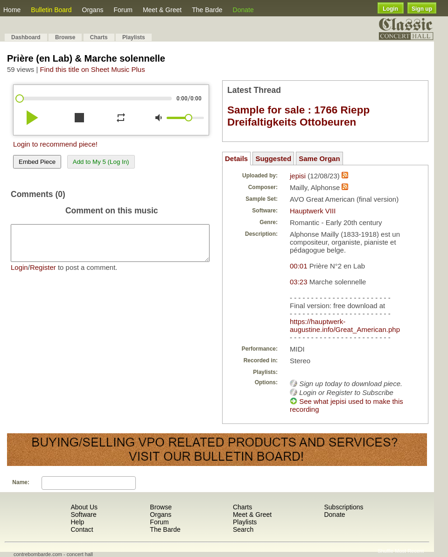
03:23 (299, 282)
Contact (81, 529)
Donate (243, 10)
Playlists (133, 37)
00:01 (299, 266)
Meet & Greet (162, 10)
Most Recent (409, 551)
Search (243, 529)
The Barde (207, 10)
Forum (122, 10)
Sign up (422, 9)
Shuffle (385, 551)
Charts (99, 37)
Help (77, 522)
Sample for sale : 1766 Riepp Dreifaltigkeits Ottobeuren (298, 116)
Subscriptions (343, 507)
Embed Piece (37, 161)
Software (83, 514)
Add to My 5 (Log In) (101, 161)
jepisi (298, 176)
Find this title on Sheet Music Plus (92, 69)
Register (43, 274)
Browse (65, 37)
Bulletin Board (51, 10)
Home (12, 10)
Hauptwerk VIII (313, 211)
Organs (93, 10)
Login (390, 9)
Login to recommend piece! (55, 144)
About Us (84, 507)
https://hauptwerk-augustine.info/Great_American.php (345, 325)
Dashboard (26, 37)
